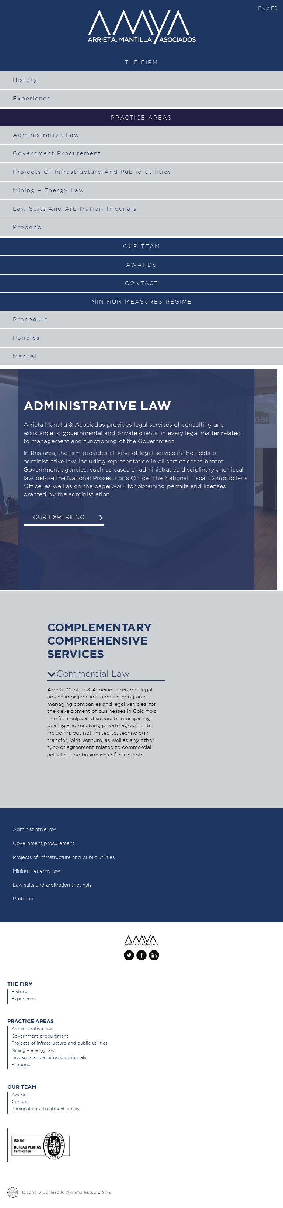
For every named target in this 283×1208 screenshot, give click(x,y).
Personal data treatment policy (45, 1108)
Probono (27, 227)
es (274, 8)
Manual (25, 356)
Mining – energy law (48, 190)
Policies (26, 338)
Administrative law (46, 135)
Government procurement (57, 153)
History (25, 80)
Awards (141, 265)
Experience (32, 98)
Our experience (68, 517)
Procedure (30, 319)
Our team (141, 246)
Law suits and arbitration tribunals (75, 209)
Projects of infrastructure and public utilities (92, 172)
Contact (141, 283)
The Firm (141, 62)
